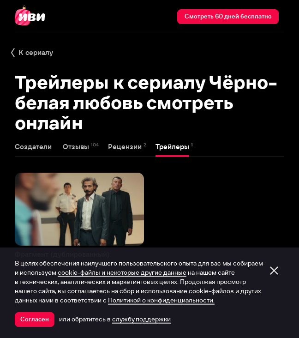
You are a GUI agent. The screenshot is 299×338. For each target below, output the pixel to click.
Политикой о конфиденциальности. (161, 300)
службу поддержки (141, 319)
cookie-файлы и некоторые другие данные (122, 272)
